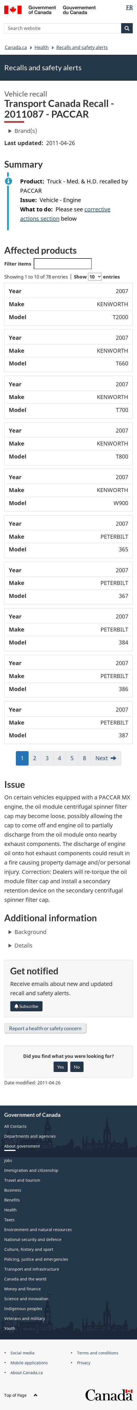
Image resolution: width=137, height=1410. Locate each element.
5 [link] (74, 760)
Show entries (97, 276)
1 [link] (25, 760)
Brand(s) (25, 131)
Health (42, 47)
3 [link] (49, 760)
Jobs (8, 1160)
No (77, 1066)
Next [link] (101, 758)
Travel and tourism (22, 1180)
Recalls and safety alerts (82, 47)
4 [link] (62, 760)
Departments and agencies (30, 1136)
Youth (9, 1328)
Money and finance (22, 1288)
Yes (60, 1066)
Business (12, 1190)
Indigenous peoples (23, 1308)
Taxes (9, 1219)
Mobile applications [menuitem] (29, 1362)
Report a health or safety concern (45, 1028)
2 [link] (37, 760)
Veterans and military (24, 1318)
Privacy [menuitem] (83, 1362)
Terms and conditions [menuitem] (97, 1353)
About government (22, 1146)
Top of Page (21, 1395)
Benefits (12, 1200)
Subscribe (26, 1006)
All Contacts (15, 1126)
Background (30, 932)
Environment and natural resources (38, 1229)
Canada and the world (25, 1279)
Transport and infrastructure (31, 1269)
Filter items (48, 263)
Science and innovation (26, 1298)
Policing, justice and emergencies (36, 1259)
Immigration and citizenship (31, 1170)
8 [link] (87, 760)
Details (23, 945)
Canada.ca (16, 47)
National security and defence (32, 1239)
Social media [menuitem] (22, 1353)
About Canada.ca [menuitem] (26, 1372)
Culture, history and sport (28, 1249)
